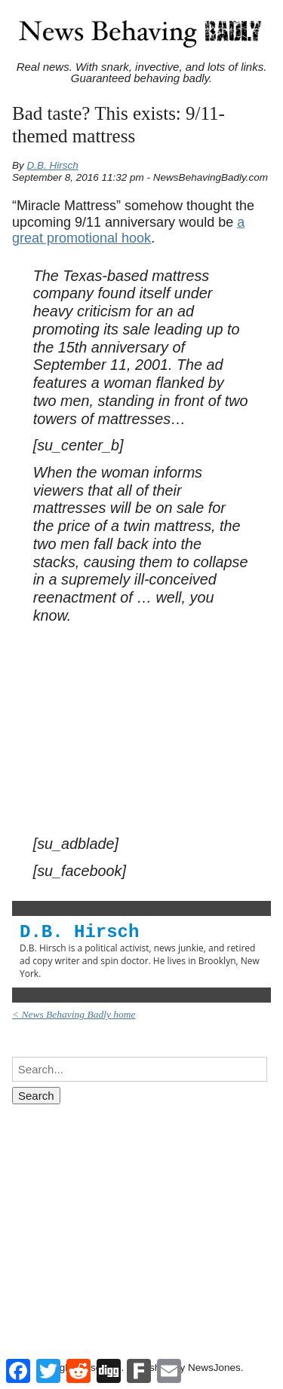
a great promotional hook (128, 230)
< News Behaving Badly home (74, 1014)
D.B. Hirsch (52, 165)
